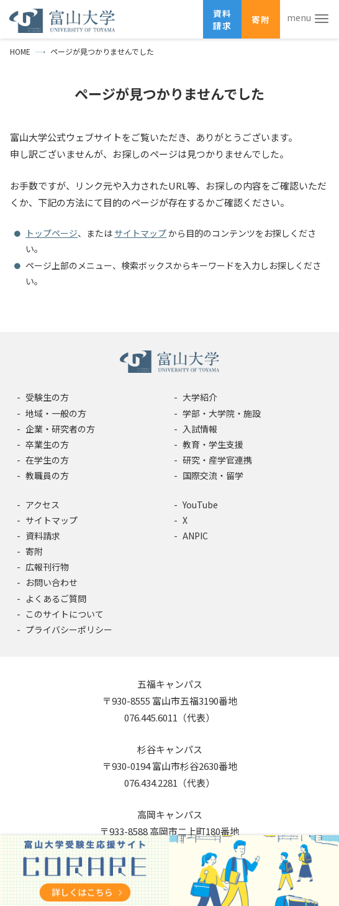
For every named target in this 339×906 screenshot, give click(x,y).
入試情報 (200, 429)
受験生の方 (47, 397)
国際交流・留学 (213, 475)
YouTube (200, 504)
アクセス (42, 504)
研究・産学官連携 (217, 460)
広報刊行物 (47, 567)
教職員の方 (47, 475)
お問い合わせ (51, 582)
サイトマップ (140, 233)
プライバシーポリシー (68, 629)
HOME (20, 51)
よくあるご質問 (55, 598)
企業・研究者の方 (60, 429)
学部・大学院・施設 (222, 413)
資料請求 (222, 19)
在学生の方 (47, 460)
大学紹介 (200, 397)
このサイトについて (64, 614)
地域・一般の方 (55, 413)
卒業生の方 (47, 444)
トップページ (51, 233)
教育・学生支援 (213, 444)
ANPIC (195, 535)
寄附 (260, 19)
